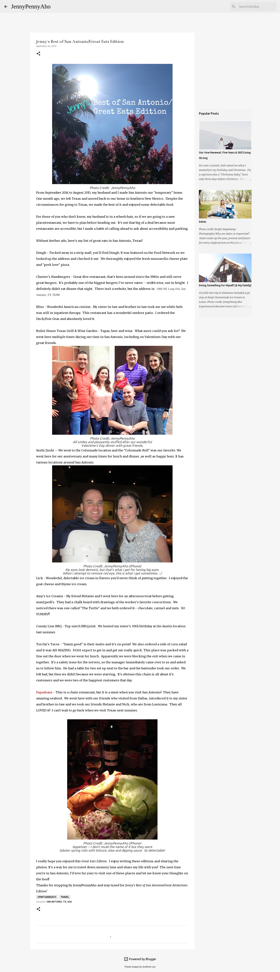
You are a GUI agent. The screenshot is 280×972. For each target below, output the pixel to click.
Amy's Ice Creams (49, 596)
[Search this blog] (256, 6)
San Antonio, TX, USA (59, 901)
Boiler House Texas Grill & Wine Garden (66, 331)
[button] (38, 53)
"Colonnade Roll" (137, 450)
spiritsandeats (47, 897)
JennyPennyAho (31, 6)
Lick (39, 578)
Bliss (40, 307)
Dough (41, 253)
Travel (65, 897)
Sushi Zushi (45, 450)
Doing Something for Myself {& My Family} (225, 285)
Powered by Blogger (140, 959)
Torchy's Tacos (47, 644)
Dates (202, 221)
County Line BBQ (49, 626)
